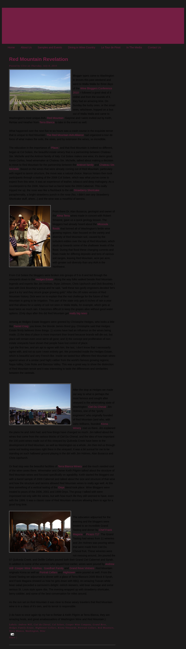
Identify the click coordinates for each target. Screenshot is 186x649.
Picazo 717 (92, 534)
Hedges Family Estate (21, 627)
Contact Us (154, 47)
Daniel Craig (21, 326)
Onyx (61, 487)
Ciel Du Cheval (97, 406)
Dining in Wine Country (81, 47)
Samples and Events (50, 47)
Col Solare (26, 152)
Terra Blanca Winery (70, 466)
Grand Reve (99, 624)
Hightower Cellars (45, 627)
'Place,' (55, 147)
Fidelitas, (37, 568)
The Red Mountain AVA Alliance (65, 135)
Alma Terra (63, 215)
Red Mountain (55, 117)
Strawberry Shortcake (86, 190)
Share (12, 637)
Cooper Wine (22, 568)
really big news (78, 313)
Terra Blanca (46, 122)
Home (11, 47)
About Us (26, 47)
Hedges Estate (44, 279)
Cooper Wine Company (78, 624)
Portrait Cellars (48, 572)
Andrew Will (25, 624)
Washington (31, 631)
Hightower (69, 572)
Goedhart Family (54, 568)
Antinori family (85, 164)
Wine (43, 631)
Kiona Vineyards (67, 627)
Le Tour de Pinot (111, 47)
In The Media (134, 47)
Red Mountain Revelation (38, 59)
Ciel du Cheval (42, 624)
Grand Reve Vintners (81, 568)
